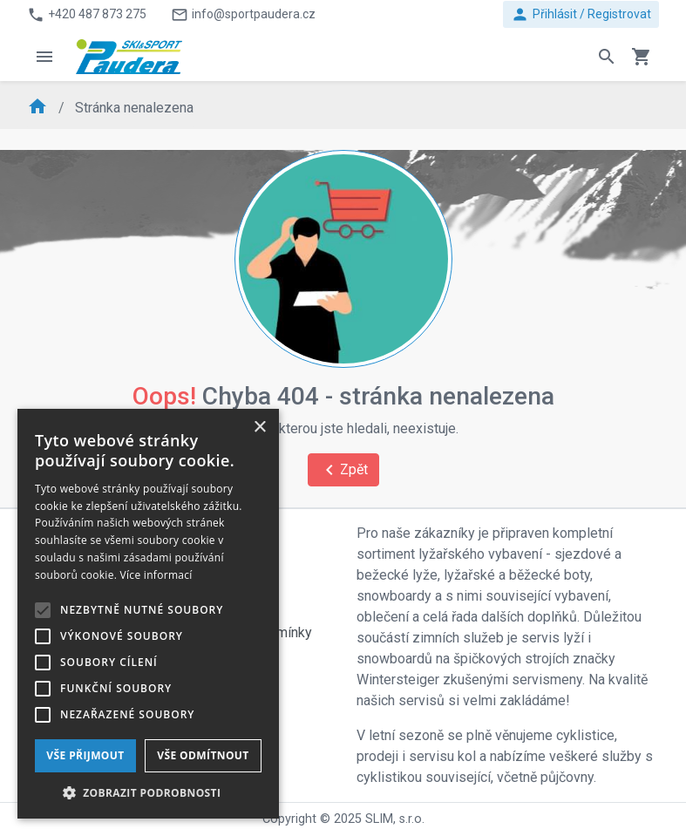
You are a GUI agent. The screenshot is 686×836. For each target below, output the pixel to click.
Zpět (343, 469)
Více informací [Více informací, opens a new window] (156, 575)
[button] (148, 792)
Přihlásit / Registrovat (581, 14)
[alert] (148, 614)
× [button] (259, 427)
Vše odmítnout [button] (202, 755)
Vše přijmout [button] (85, 755)
